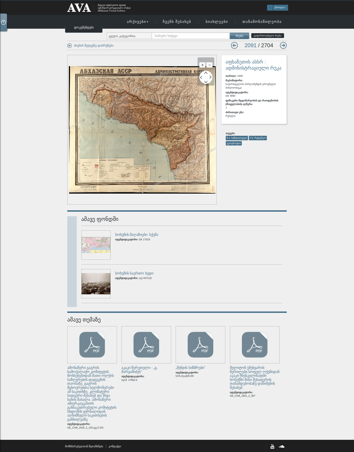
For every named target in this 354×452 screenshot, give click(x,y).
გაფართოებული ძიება (268, 35)
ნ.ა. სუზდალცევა (237, 137)
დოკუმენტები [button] (84, 27)
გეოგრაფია (234, 143)
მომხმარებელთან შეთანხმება (84, 446)
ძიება (239, 35)
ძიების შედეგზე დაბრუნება (94, 45)
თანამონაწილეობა (262, 21)
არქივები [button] (137, 21)
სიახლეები (217, 21)
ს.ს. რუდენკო (258, 137)
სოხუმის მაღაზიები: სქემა (136, 235)
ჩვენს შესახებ (177, 21)
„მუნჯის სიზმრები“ (190, 368)
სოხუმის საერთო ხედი (134, 273)
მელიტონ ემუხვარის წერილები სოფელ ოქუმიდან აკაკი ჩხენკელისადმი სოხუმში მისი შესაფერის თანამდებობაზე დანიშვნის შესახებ (254, 377)
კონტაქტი (115, 446)
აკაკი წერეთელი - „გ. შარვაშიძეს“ (139, 370)
